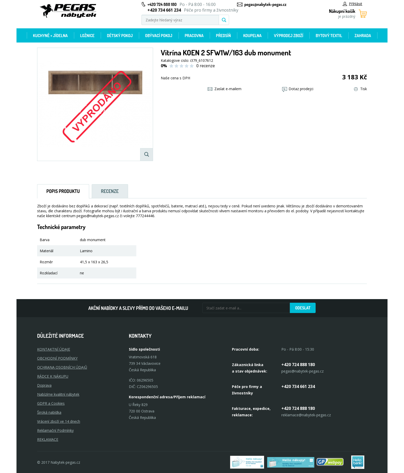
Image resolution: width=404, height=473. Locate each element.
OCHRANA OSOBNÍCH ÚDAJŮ (62, 367)
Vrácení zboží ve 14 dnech (58, 421)
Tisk (360, 88)
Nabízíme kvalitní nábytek (58, 394)
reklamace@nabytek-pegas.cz (306, 414)
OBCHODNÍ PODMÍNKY (57, 358)
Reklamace (47, 439)
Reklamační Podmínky (55, 430)
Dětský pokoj (120, 35)
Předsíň (223, 35)
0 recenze (205, 66)
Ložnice (87, 35)
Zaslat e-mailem (224, 88)
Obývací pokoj (158, 35)
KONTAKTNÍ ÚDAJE (53, 349)
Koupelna (252, 35)
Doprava (44, 385)
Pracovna (194, 35)
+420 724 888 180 (161, 4)
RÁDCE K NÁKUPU (52, 376)
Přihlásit (352, 3)
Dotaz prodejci (297, 88)
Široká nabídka (49, 412)
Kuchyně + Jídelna (50, 35)
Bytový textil (329, 35)
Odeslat (302, 307)
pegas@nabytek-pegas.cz (265, 4)
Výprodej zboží (288, 35)
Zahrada (363, 35)
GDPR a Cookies (51, 403)
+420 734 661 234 (298, 386)
